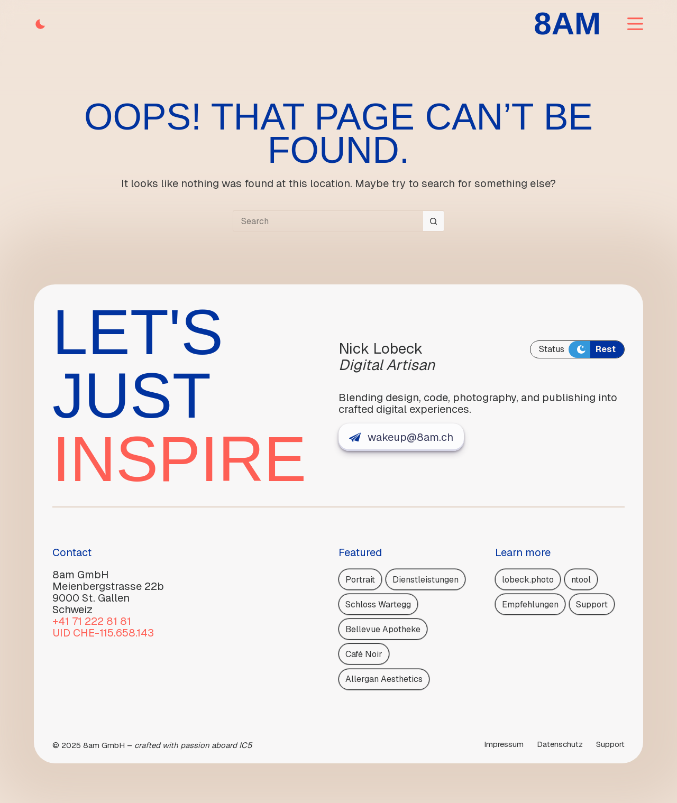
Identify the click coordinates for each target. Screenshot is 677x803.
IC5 (245, 745)
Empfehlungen (530, 604)
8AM (567, 23)
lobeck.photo (528, 579)
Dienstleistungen (425, 579)
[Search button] (433, 221)
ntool (581, 579)
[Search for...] (328, 221)
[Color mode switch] (40, 24)
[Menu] (635, 24)
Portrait (360, 579)
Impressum (504, 744)
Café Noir (363, 654)
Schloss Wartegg (378, 604)
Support (592, 604)
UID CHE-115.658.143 (103, 633)
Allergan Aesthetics (384, 679)
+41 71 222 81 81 (91, 621)
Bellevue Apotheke (382, 629)
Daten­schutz (560, 744)
